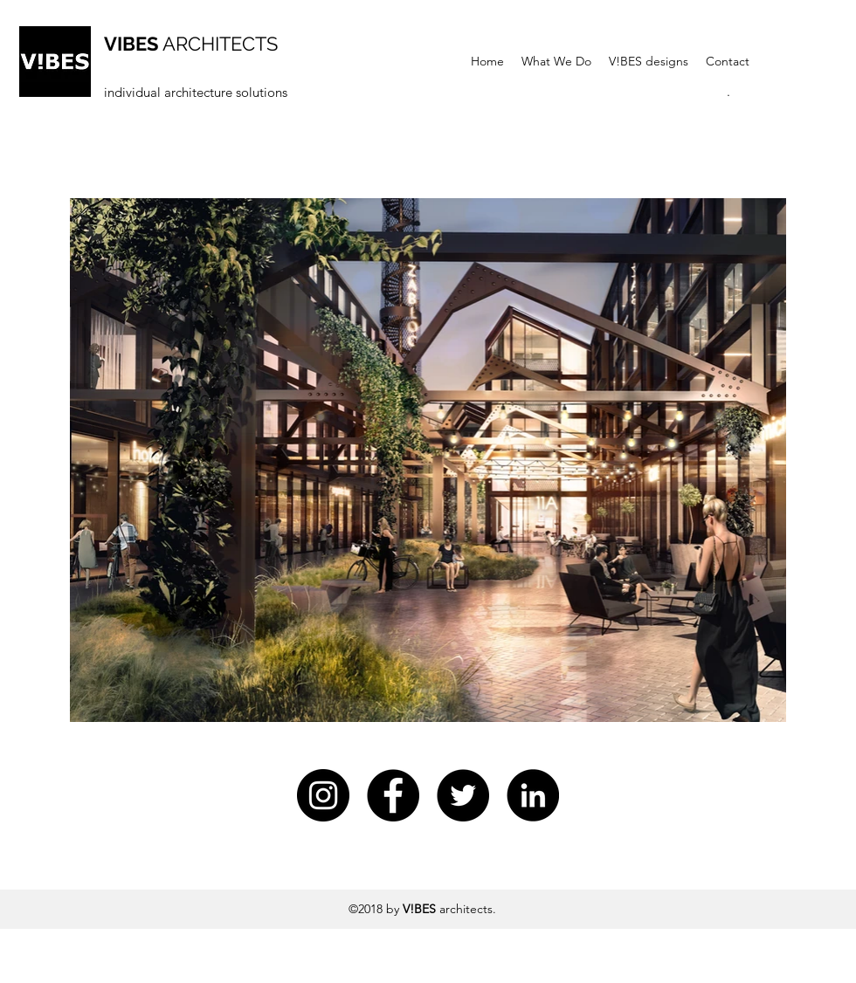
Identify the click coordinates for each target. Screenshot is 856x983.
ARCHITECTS (191, 43)
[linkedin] (533, 795)
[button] (728, 91)
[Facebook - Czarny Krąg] (393, 795)
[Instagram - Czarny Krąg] (323, 795)
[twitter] (463, 795)
